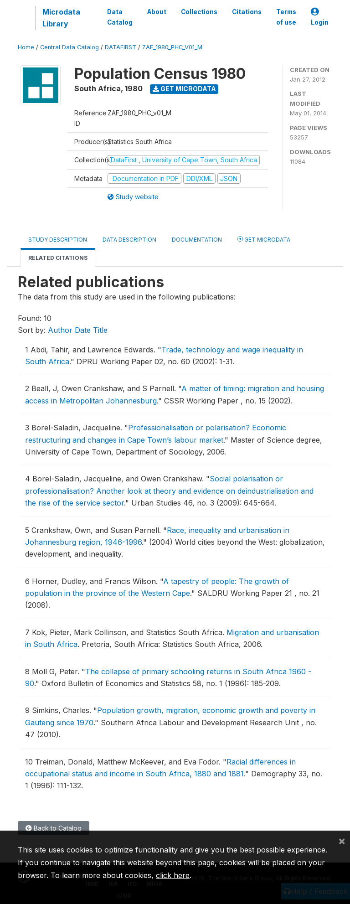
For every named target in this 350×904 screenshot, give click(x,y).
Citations (247, 11)
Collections (199, 11)
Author (60, 330)
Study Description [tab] (57, 239)
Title (100, 330)
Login (320, 17)
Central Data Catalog (69, 47)
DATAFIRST (120, 47)
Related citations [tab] (58, 257)
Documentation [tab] (197, 239)
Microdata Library (61, 17)
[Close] (341, 840)
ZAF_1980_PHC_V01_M (172, 47)
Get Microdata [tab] (263, 239)
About (156, 11)
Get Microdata (184, 89)
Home (26, 47)
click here (173, 875)
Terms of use (286, 17)
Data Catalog (120, 17)
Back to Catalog (54, 828)
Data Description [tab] (129, 239)
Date (83, 330)
